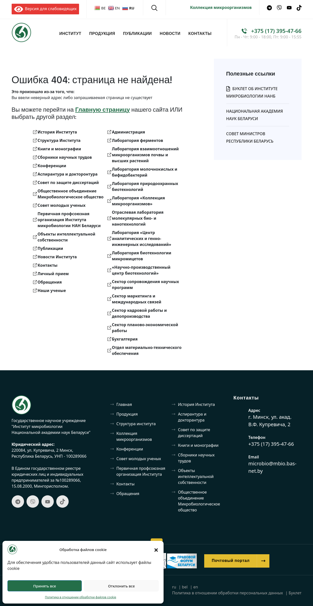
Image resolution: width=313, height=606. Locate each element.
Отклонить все (121, 585)
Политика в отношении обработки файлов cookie (80, 597)
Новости (170, 34)
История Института (196, 404)
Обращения (128, 493)
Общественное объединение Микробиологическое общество (199, 501)
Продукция (102, 34)
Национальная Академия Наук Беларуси (254, 114)
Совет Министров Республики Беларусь (250, 137)
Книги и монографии (198, 445)
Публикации (137, 34)
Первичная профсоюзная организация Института (140, 471)
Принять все (44, 585)
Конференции (129, 449)
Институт (70, 34)
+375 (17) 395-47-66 (276, 30)
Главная (124, 404)
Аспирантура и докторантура (192, 417)
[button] (156, 549)
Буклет (295, 593)
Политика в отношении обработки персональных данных (227, 593)
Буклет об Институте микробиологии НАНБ (252, 92)
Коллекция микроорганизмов (221, 7)
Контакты (200, 34)
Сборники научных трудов (196, 458)
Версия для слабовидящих (45, 8)
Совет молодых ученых (138, 458)
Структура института (136, 423)
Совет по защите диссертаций (194, 432)
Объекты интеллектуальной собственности (196, 476)
